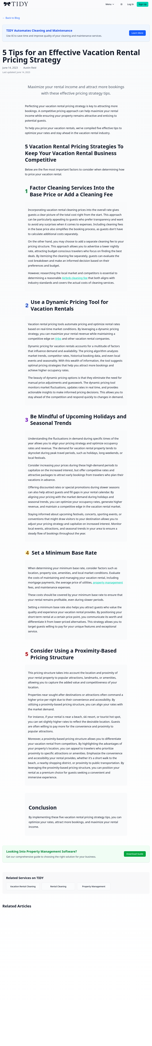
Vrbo (58, 338)
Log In (130, 4)
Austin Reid (29, 67)
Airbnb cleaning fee (74, 278)
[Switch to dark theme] (121, 4)
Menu (110, 4)
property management (108, 582)
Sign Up (143, 4)
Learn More (137, 32)
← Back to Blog (11, 18)
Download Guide (134, 853)
